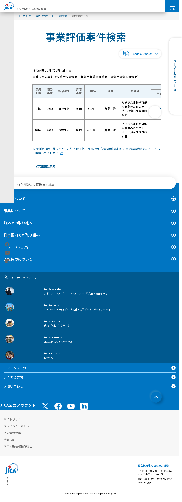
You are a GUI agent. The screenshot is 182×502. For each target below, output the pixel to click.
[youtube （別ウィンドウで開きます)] (71, 406)
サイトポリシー (14, 419)
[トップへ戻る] (156, 397)
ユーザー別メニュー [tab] (22, 277)
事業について (14, 210)
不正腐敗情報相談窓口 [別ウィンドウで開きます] (18, 446)
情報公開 (9, 440)
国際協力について (18, 259)
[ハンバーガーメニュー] (172, 4)
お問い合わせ (13, 386)
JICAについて (15, 198)
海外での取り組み (18, 222)
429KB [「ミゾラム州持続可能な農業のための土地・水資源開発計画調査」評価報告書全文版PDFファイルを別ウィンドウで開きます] (161, 109)
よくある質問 (13, 377)
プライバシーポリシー (18, 426)
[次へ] (155, 112)
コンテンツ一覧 (15, 367)
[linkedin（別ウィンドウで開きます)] (7, 261)
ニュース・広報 (16, 247)
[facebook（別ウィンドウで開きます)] (7, 244)
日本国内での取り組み (22, 234)
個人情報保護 (12, 433)
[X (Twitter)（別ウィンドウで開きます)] (7, 236)
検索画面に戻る (45, 166)
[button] (140, 53)
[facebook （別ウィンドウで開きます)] (58, 406)
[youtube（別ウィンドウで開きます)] (7, 253)
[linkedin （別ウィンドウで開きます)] (84, 406)
